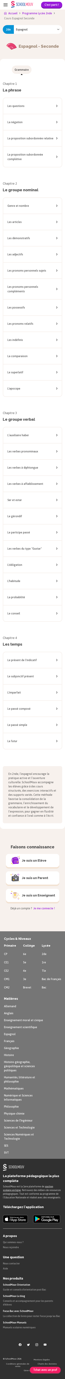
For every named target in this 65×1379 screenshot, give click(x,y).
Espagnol (10, 1034)
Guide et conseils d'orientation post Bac (24, 1289)
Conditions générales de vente (17, 1365)
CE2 (6, 970)
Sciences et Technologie (19, 1127)
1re (44, 962)
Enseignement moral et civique (23, 1020)
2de (44, 954)
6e (24, 954)
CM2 (7, 987)
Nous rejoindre (11, 1247)
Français (9, 1041)
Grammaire (22, 69)
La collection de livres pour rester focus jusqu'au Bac (31, 1316)
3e (24, 979)
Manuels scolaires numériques (19, 1327)
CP (5, 954)
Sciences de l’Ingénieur (18, 1120)
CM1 (7, 979)
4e (24, 970)
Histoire (9, 1055)
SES (6, 1145)
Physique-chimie (14, 1113)
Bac (44, 987)
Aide (5, 1268)
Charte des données (47, 1364)
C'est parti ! (52, 4)
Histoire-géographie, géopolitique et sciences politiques (19, 1066)
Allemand (10, 1006)
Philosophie (11, 1106)
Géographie (11, 1048)
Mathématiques (14, 1088)
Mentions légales (42, 1359)
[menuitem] (22, 70)
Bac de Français (51, 979)
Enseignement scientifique (20, 1027)
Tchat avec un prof (45, 1369)
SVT (6, 1152)
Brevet (27, 987)
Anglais (8, 1013)
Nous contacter (11, 1263)
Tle (44, 970)
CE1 (6, 962)
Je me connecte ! (44, 908)
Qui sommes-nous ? (13, 1242)
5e (24, 962)
